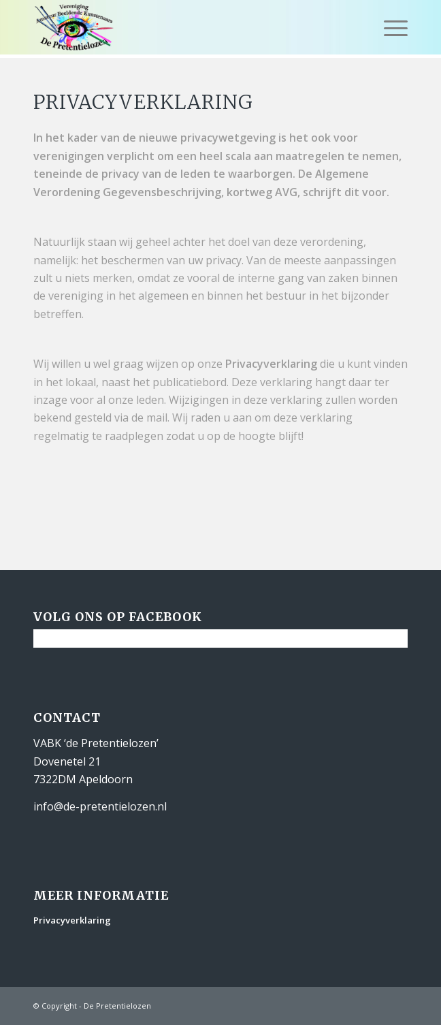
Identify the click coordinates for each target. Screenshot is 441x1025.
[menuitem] (389, 27)
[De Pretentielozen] (183, 27)
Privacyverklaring (72, 920)
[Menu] (389, 27)
